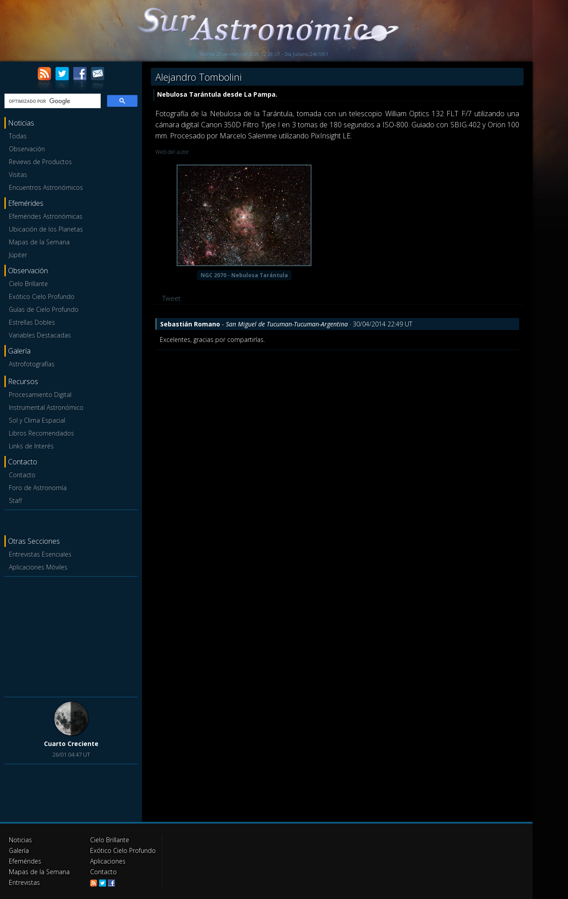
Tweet (171, 298)
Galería (19, 850)
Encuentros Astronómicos (46, 187)
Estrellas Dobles (32, 322)
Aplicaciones (108, 861)
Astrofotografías (32, 364)
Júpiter (18, 255)
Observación (27, 149)
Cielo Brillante (28, 283)
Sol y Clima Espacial (37, 420)
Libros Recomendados (41, 433)
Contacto (22, 475)
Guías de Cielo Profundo (44, 309)
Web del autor (172, 152)
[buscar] (52, 101)
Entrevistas (24, 882)
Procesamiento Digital (40, 394)
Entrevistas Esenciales (40, 554)
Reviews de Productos (40, 161)
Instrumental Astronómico (46, 407)
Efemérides (25, 861)
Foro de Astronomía (38, 487)
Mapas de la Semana (39, 242)
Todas (18, 136)
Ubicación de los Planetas (46, 229)
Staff (15, 500)
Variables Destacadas (40, 335)
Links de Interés (31, 446)
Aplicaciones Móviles (38, 567)
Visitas (18, 174)
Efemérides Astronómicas (46, 216)
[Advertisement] (71, 635)
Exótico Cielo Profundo (42, 296)
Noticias (20, 840)
